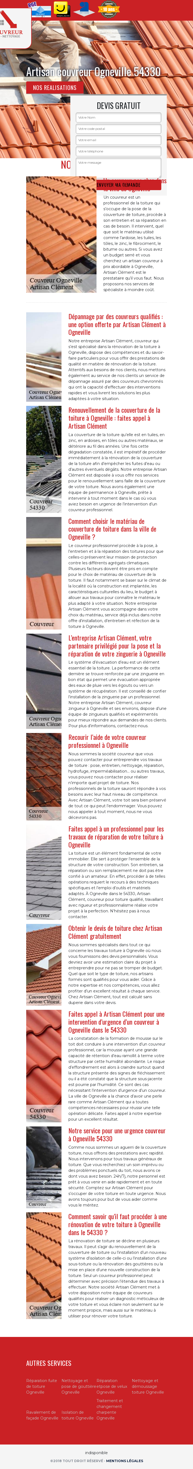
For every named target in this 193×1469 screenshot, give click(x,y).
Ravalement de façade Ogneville (42, 1415)
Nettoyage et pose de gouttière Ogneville (78, 1386)
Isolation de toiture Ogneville (77, 1415)
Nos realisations (55, 87)
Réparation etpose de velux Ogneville (111, 1386)
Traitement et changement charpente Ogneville (109, 1409)
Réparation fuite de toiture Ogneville (41, 1386)
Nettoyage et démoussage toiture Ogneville (148, 1386)
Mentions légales (124, 1461)
